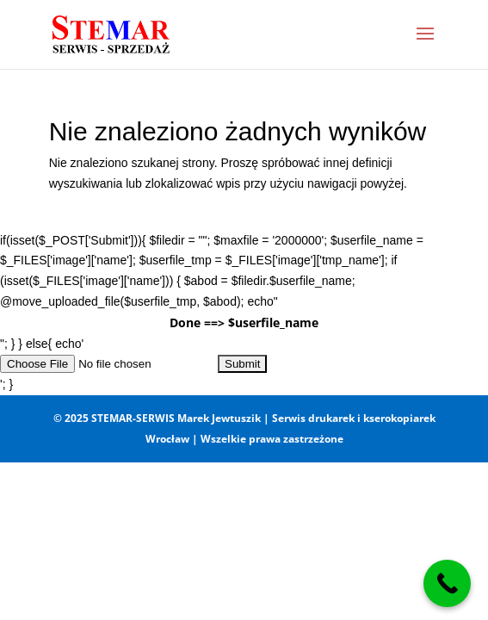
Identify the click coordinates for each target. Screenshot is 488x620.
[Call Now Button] (447, 583)
